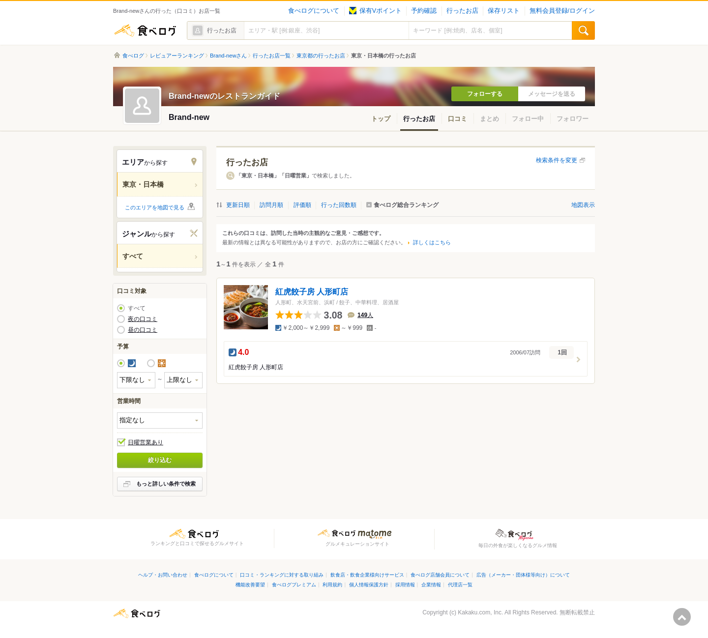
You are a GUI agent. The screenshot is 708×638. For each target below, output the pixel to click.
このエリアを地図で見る (154, 207)
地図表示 (583, 205)
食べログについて (313, 10)
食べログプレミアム (294, 584)
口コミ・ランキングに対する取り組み (282, 575)
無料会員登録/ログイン (562, 10)
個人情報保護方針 (368, 584)
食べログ (145, 30)
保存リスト (504, 10)
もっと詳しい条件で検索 (166, 484)
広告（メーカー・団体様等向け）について (523, 575)
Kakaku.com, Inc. (480, 612)
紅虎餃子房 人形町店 (311, 292)
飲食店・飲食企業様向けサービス (367, 575)
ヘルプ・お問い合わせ (162, 575)
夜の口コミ (142, 319)
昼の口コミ (142, 329)
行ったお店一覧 (272, 55)
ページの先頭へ (682, 617)
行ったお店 (462, 10)
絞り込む (160, 460)
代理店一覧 (460, 584)
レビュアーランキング (177, 55)
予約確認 (424, 10)
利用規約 (332, 584)
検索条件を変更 (556, 160)
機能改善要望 (250, 584)
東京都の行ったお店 (320, 55)
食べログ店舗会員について (440, 575)
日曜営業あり (145, 442)
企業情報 (431, 584)
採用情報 (405, 584)
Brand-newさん (228, 55)
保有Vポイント (375, 10)
